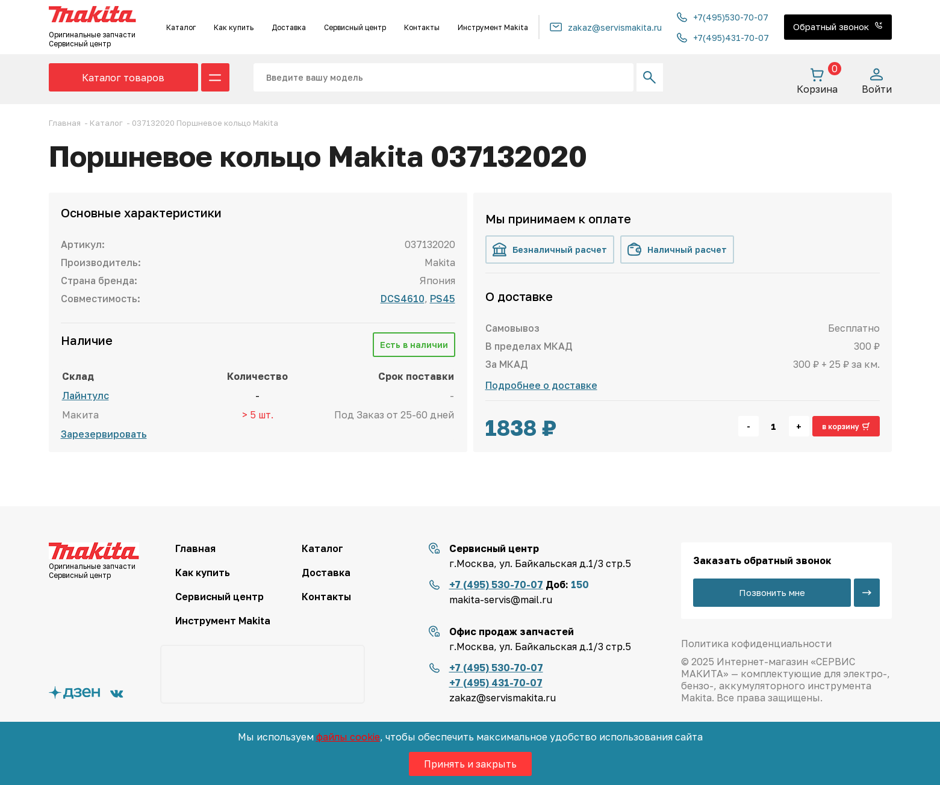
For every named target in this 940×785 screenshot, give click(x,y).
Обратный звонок (838, 26)
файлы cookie (348, 737)
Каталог (181, 27)
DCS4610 (403, 299)
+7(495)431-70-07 (723, 38)
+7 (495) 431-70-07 (496, 683)
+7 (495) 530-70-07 (496, 585)
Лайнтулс (85, 395)
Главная (195, 548)
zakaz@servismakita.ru (606, 27)
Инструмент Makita (493, 27)
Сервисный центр (355, 27)
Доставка (289, 27)
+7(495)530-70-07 (722, 17)
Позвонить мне (771, 592)
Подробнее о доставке (541, 385)
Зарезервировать (104, 434)
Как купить (234, 27)
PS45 (442, 299)
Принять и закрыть (470, 764)
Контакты (422, 27)
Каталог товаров (123, 78)
